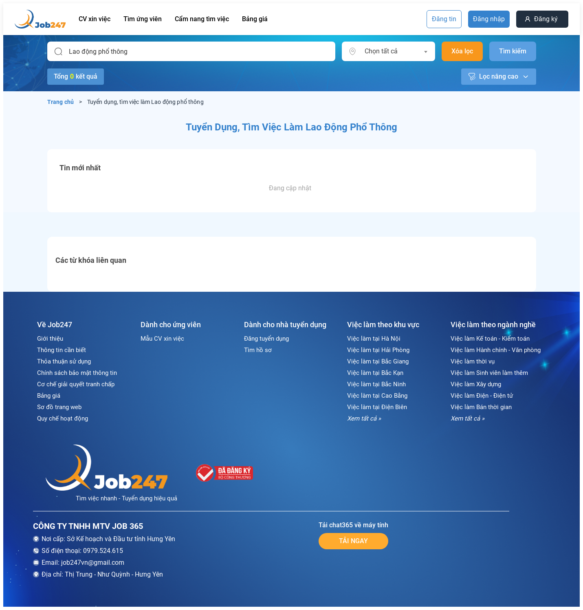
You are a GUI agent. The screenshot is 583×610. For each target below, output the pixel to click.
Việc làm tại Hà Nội (373, 338)
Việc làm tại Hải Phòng (378, 350)
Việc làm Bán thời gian (481, 407)
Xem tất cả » (364, 418)
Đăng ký (546, 19)
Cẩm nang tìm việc (202, 19)
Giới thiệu (50, 338)
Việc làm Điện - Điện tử (482, 395)
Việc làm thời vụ (473, 361)
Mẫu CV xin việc (162, 338)
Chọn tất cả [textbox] (381, 51)
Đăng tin (444, 19)
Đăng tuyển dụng (266, 338)
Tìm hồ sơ (258, 350)
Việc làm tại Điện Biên (377, 407)
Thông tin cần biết (61, 350)
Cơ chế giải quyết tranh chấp (75, 384)
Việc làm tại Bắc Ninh (376, 384)
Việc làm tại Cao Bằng (377, 395)
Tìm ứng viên (142, 19)
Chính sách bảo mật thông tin (77, 373)
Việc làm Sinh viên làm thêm (489, 373)
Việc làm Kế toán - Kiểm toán (490, 338)
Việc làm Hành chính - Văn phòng (496, 350)
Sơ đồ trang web (59, 407)
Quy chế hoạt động (62, 418)
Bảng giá (255, 19)
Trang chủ (60, 102)
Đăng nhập (489, 19)
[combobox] (395, 51)
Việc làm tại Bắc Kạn (375, 373)
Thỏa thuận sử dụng (64, 361)
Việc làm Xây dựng (476, 384)
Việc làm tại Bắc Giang (378, 361)
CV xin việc (94, 19)
